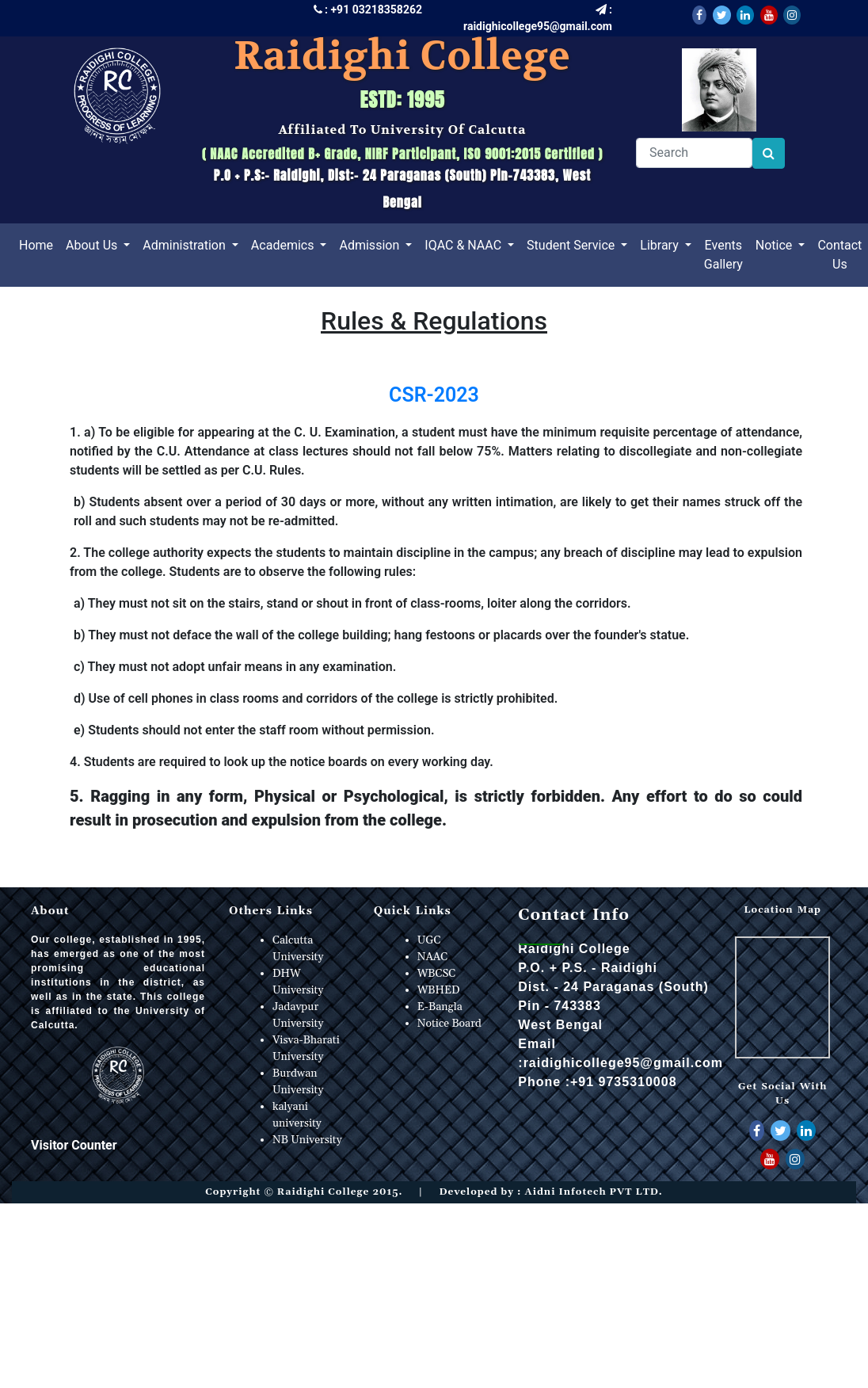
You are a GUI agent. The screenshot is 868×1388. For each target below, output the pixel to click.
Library (660, 245)
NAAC (432, 957)
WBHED (438, 990)
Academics (284, 245)
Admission (370, 245)
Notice (776, 245)
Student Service (572, 245)
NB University (307, 1140)
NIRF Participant (408, 153)
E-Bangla (440, 1007)
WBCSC (436, 974)
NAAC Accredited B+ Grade (283, 153)
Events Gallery (723, 255)
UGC (429, 940)
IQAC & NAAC (464, 245)
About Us (93, 245)
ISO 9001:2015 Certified (529, 153)
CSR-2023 (434, 394)
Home (39, 244)
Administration (185, 245)
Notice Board (449, 1023)
